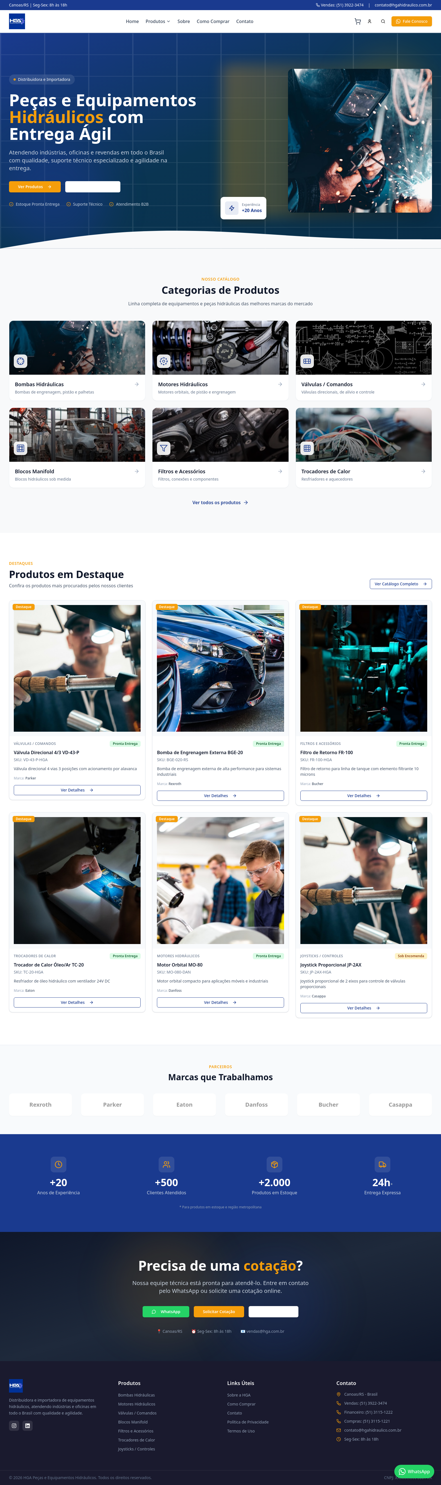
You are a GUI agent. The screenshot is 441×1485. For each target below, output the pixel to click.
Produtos (158, 21)
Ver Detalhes (77, 790)
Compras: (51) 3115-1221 (367, 1421)
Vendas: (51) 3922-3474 (340, 5)
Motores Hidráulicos (136, 1404)
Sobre (183, 21)
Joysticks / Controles (136, 1449)
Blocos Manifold (133, 1422)
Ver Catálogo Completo (401, 584)
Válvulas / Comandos (137, 1413)
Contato (244, 21)
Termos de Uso (241, 1431)
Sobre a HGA (239, 1395)
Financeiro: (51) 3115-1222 (368, 1412)
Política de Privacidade (248, 1422)
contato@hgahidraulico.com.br (403, 5)
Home (132, 21)
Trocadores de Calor (136, 1440)
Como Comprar (213, 21)
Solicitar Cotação (219, 1312)
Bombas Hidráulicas (136, 1395)
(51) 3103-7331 (93, 186)
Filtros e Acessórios (135, 1431)
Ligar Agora (273, 1312)
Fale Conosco (412, 21)
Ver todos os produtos (220, 507)
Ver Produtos (35, 186)
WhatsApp (166, 1312)
